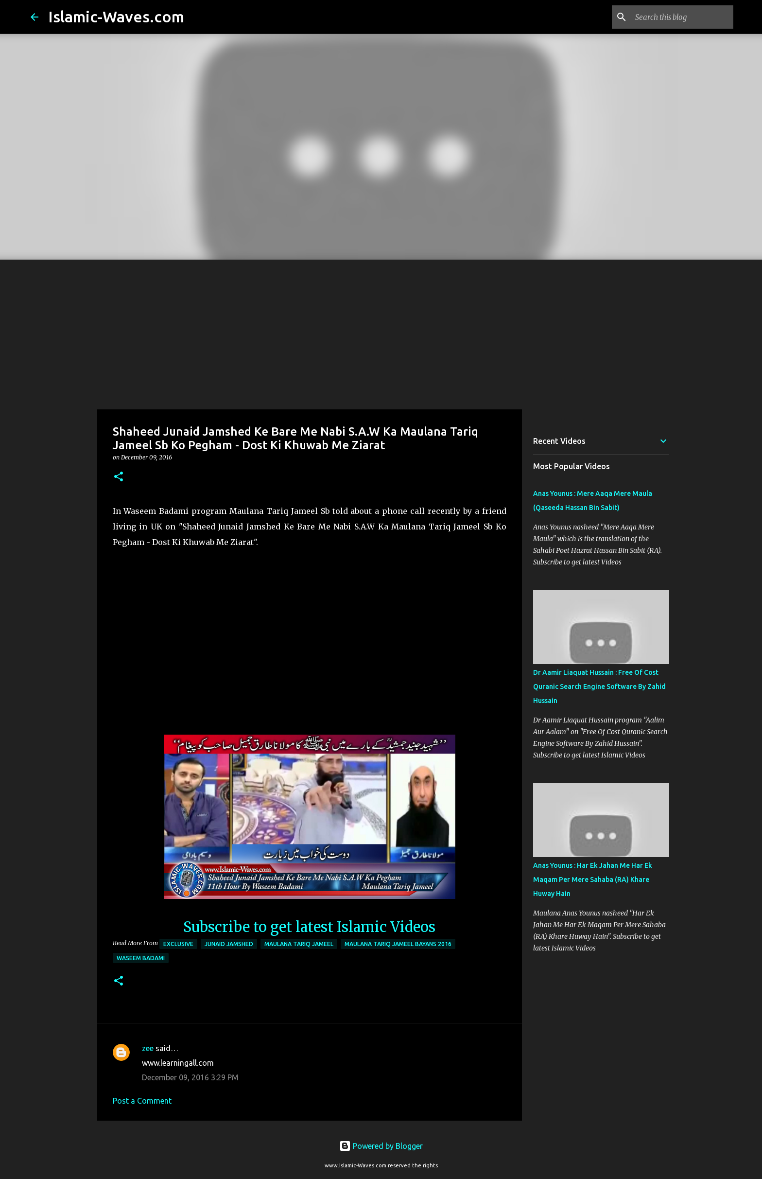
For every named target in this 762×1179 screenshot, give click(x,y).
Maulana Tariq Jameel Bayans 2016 (398, 944)
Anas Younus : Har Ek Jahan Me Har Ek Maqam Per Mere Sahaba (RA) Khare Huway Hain (592, 879)
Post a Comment (142, 1100)
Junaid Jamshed (229, 944)
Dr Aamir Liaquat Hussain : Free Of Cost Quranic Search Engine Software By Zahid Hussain (599, 686)
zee (148, 1048)
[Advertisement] (381, 332)
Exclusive (178, 944)
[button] (118, 477)
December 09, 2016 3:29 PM (190, 1077)
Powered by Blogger (381, 1146)
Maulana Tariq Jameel (298, 944)
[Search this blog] (682, 17)
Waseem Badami (141, 958)
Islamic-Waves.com (116, 16)
